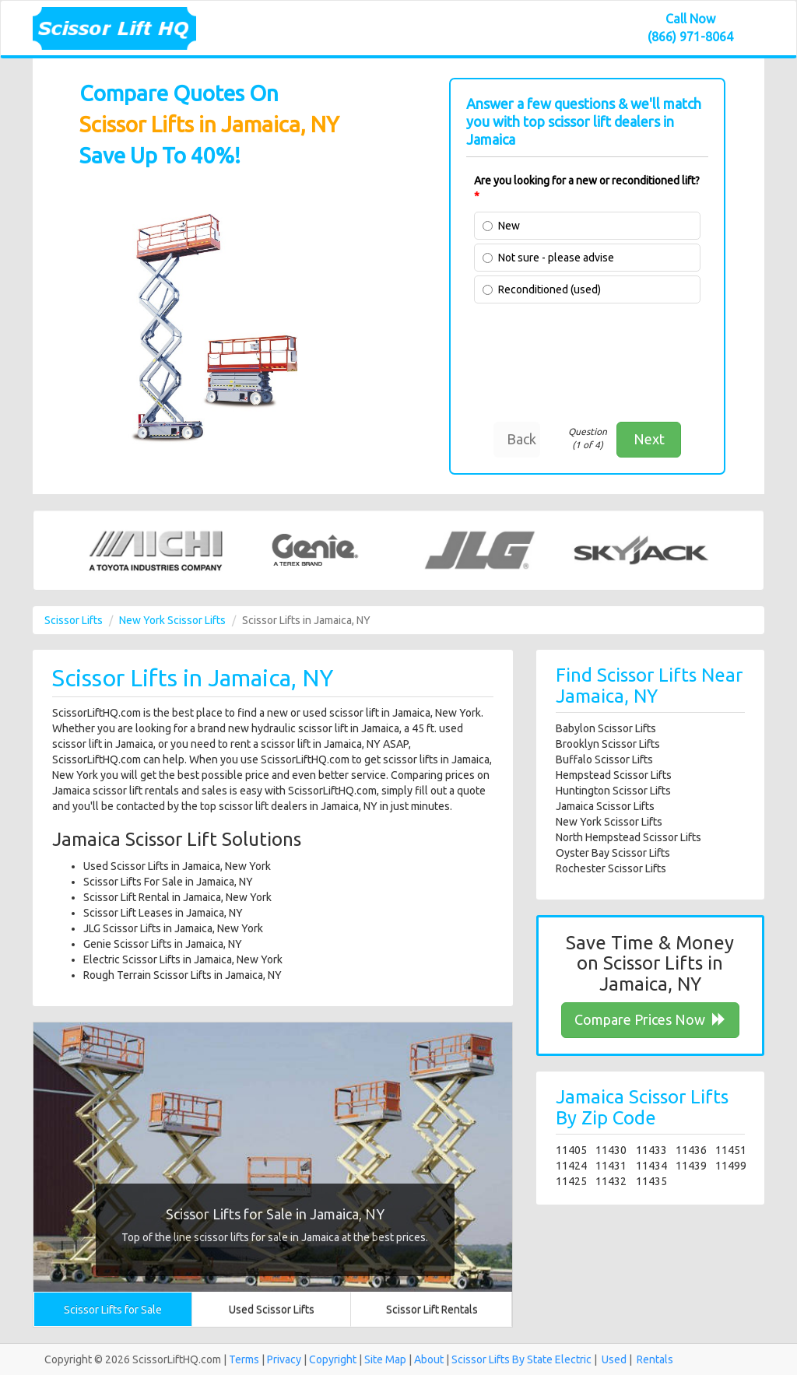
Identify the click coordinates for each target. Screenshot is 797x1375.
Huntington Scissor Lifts (613, 790)
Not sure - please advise (556, 257)
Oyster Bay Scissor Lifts (613, 853)
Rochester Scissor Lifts (611, 868)
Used (614, 1359)
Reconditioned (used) (549, 289)
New (509, 225)
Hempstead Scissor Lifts (614, 775)
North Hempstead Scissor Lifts (628, 837)
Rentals (655, 1359)
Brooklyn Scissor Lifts (608, 744)
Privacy (284, 1359)
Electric (573, 1359)
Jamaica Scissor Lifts (605, 806)
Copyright (332, 1359)
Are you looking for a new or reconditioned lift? (587, 188)
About (429, 1359)
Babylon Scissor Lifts (606, 728)
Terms (244, 1359)
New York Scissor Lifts (172, 620)
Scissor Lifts (73, 620)
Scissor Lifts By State (502, 1359)
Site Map (385, 1359)
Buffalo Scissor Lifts (604, 759)
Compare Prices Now (650, 1019)
